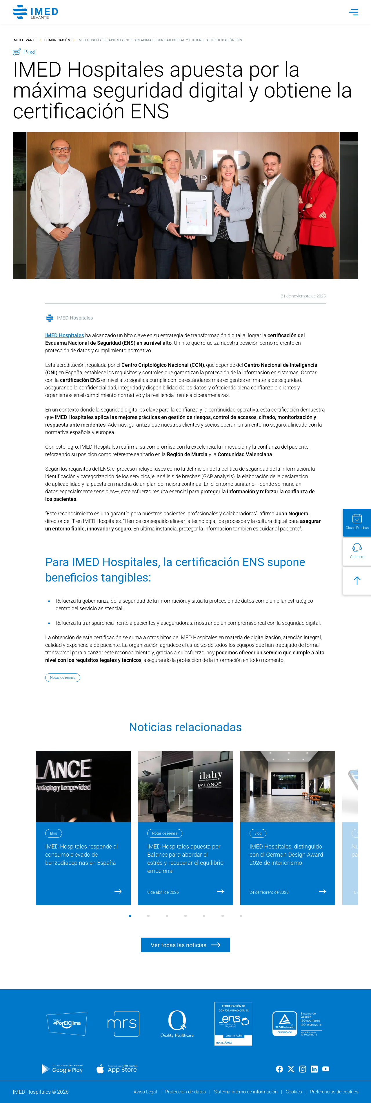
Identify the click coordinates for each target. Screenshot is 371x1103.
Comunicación (57, 40)
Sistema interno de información (246, 1092)
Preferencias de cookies (334, 1092)
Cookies (294, 1092)
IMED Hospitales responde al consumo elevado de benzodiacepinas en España (81, 854)
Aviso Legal (146, 1092)
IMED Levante (25, 40)
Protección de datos (186, 1092)
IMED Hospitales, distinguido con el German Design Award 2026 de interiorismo (286, 854)
